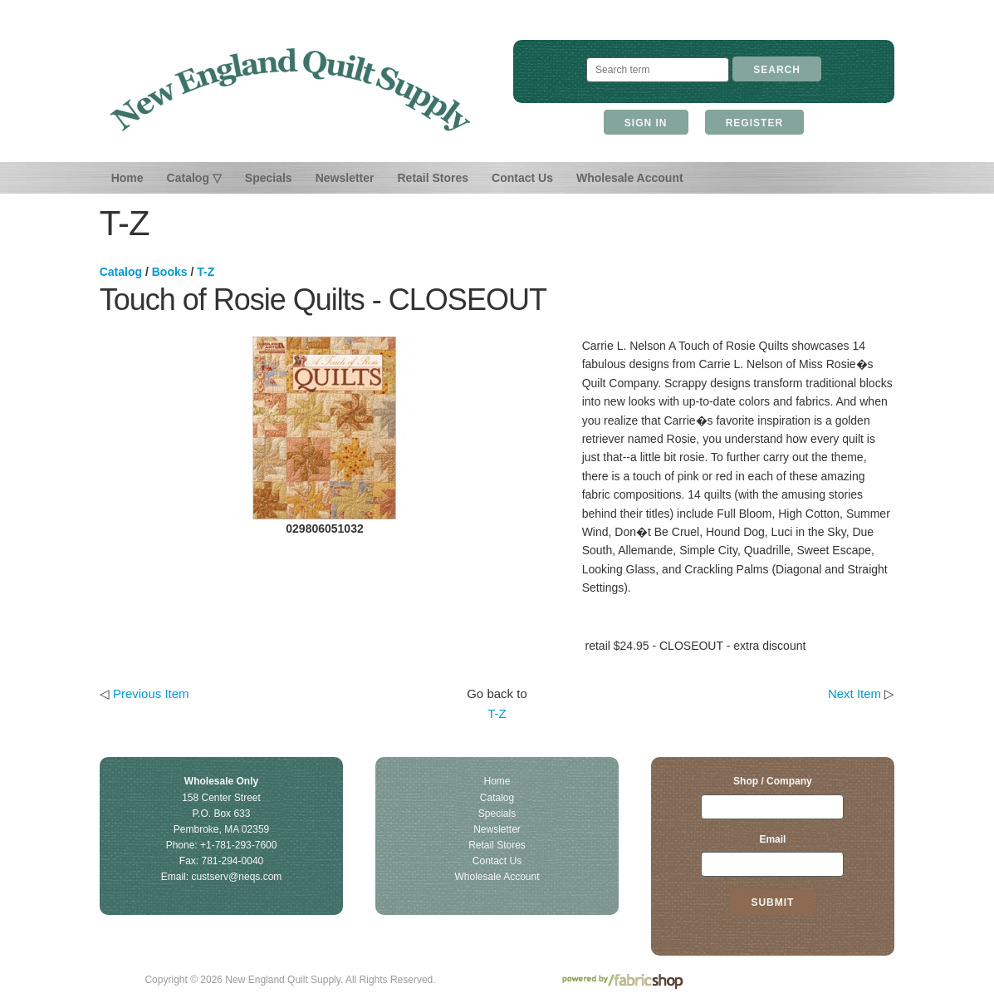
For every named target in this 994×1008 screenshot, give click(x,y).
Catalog (121, 271)
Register (754, 123)
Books (170, 271)
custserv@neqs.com (236, 877)
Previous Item (151, 693)
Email (772, 839)
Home (127, 177)
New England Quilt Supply (290, 89)
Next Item (854, 693)
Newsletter (345, 177)
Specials (268, 177)
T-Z (205, 271)
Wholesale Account (629, 177)
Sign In (646, 123)
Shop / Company (772, 781)
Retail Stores (432, 177)
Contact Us (522, 177)
